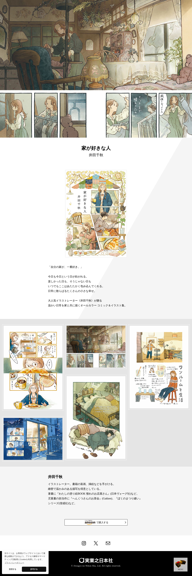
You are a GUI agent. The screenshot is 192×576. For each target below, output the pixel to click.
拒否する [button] (12, 569)
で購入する (105, 522)
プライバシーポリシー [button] (14, 563)
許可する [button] (34, 569)
